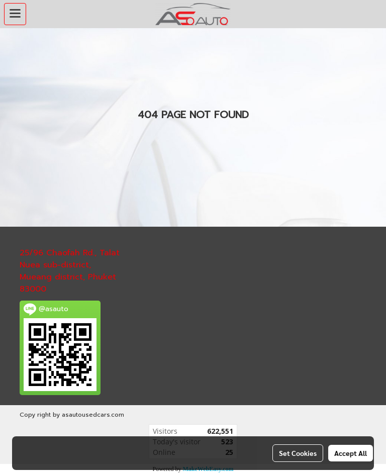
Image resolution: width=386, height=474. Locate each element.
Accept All (350, 452)
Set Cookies (298, 452)
